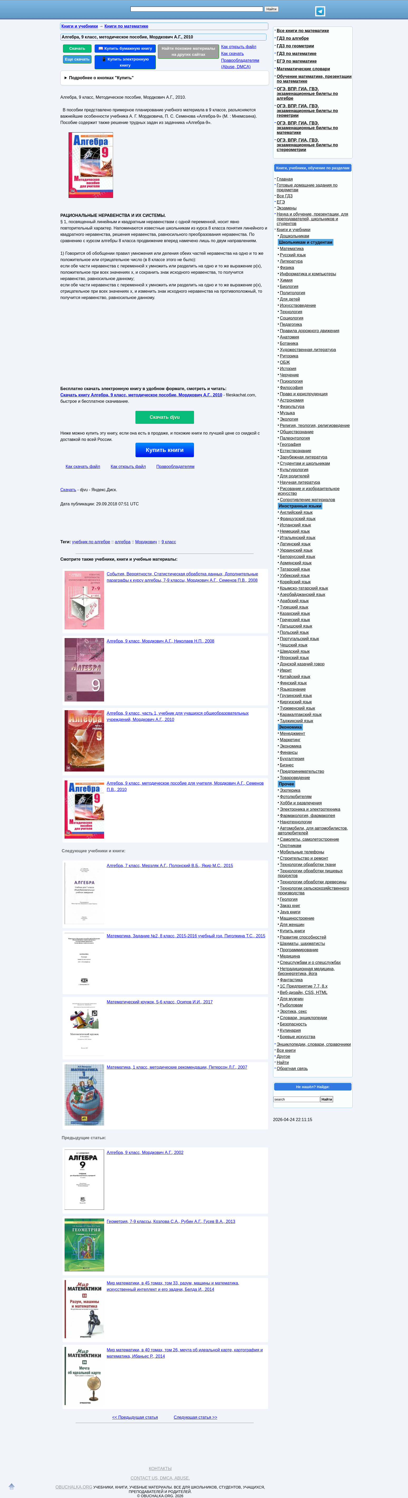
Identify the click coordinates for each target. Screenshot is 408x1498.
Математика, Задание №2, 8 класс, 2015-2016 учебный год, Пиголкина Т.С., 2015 (186, 936)
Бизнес (287, 765)
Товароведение (295, 777)
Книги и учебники (293, 229)
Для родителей (294, 476)
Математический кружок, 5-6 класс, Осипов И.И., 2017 (160, 1002)
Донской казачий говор (302, 664)
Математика (292, 248)
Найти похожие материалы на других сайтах (188, 51)
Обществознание (297, 432)
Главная (285, 179)
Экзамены (287, 208)
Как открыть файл (238, 46)
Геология (289, 899)
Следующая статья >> (195, 1417)
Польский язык (294, 632)
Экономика (291, 746)
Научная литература (300, 482)
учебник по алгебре (91, 542)
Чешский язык (293, 645)
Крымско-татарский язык (304, 588)
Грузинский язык (296, 695)
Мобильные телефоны (302, 852)
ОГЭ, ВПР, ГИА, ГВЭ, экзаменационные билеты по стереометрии (307, 145)
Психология (291, 381)
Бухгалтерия (292, 759)
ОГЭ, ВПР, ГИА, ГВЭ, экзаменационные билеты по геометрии (307, 111)
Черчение (289, 375)
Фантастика (291, 980)
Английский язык (296, 512)
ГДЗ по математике (297, 53)
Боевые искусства (297, 1036)
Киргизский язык (296, 702)
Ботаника (289, 343)
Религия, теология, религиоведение (315, 425)
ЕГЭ (281, 202)
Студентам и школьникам (305, 463)
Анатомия (289, 337)
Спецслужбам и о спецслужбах (310, 962)
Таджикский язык (296, 721)
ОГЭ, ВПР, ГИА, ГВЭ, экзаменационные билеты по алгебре (307, 94)
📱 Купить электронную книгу (125, 62)
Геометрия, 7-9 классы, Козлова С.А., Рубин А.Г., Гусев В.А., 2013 (171, 1221)
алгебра (122, 542)
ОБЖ (285, 362)
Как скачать (232, 53)
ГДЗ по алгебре (293, 38)
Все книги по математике (303, 30)
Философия (291, 387)
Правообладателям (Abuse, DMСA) (240, 63)
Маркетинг (290, 740)
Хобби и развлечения (301, 803)
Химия (286, 280)
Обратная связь (292, 1068)
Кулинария (290, 1030)
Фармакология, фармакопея (307, 815)
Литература (291, 261)
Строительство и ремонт (304, 858)
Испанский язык (295, 525)
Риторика (289, 356)
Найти (283, 1062)
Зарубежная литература (303, 457)
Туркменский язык (297, 708)
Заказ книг (290, 905)
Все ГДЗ (285, 196)
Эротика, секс (293, 1011)
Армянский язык (296, 563)
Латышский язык (296, 626)
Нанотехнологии (296, 822)
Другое (283, 1056)
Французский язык (297, 518)
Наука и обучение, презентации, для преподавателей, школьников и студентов (312, 219)
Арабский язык (294, 601)
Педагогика (291, 324)
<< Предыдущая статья (135, 1417)
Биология (289, 286)
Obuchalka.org (74, 1487)
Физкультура (292, 406)
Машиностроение (297, 918)
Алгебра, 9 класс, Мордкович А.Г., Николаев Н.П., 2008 (160, 641)
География (290, 444)
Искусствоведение (298, 305)
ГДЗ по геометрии (295, 46)
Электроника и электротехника (310, 809)
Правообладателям (175, 466)
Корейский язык (295, 582)
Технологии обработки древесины (313, 882)
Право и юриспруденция (304, 394)
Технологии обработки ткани (308, 864)
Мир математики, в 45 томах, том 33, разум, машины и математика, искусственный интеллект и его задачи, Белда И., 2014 (173, 1286)
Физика (287, 267)
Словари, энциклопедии (303, 1018)
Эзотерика (290, 790)
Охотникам (290, 845)
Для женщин (292, 924)
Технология (291, 312)
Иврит (286, 670)
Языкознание (293, 689)
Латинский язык (295, 544)
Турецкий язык (294, 607)
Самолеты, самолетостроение (309, 839)
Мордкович (146, 542)
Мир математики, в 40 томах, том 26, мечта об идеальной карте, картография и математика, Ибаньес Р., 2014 (185, 1353)
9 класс (169, 542)
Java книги (290, 912)
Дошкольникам (294, 236)
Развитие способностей (303, 937)
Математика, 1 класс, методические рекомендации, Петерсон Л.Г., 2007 (177, 1067)
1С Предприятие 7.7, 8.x (303, 986)
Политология (292, 293)
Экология (289, 419)
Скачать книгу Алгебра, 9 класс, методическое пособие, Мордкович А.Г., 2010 (141, 395)
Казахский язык (295, 613)
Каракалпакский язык (301, 714)
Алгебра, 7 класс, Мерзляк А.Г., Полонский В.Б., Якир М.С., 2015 (170, 865)
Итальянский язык (297, 537)
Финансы (289, 752)
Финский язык (293, 683)
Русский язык (293, 255)
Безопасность (293, 1024)
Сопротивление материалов (307, 499)
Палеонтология (295, 438)
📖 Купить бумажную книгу (125, 48)
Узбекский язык (295, 575)
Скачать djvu (165, 417)
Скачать (77, 48)
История (288, 368)
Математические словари (303, 69)
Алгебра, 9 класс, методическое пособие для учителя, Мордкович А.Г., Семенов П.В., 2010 (185, 786)
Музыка (287, 413)
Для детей (290, 299)
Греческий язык (295, 620)
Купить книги (164, 450)
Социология (291, 318)
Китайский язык (295, 676)
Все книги (286, 1050)
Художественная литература (308, 349)
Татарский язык (295, 569)
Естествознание (295, 451)
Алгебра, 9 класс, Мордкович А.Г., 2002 (145, 1152)
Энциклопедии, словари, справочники (314, 1044)
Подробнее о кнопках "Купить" (101, 78)
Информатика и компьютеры (308, 274)
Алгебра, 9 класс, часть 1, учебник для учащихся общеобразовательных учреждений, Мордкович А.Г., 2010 (178, 716)
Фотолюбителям (296, 796)
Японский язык (294, 657)
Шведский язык (295, 651)
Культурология (294, 469)
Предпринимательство (302, 771)
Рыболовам (291, 1005)
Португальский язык (299, 638)
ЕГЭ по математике (297, 61)
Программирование (299, 950)
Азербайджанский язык (302, 594)
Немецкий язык (295, 531)
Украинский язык (296, 550)
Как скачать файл (83, 466)
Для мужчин (291, 999)
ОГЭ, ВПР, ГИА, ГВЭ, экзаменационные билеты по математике (307, 128)
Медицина (290, 956)
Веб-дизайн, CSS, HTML (303, 992)
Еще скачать (77, 59)
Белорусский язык (297, 556)
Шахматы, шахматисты (302, 943)
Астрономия (292, 400)
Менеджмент (292, 733)
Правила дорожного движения (309, 331)
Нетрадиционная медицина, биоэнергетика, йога (306, 971)
